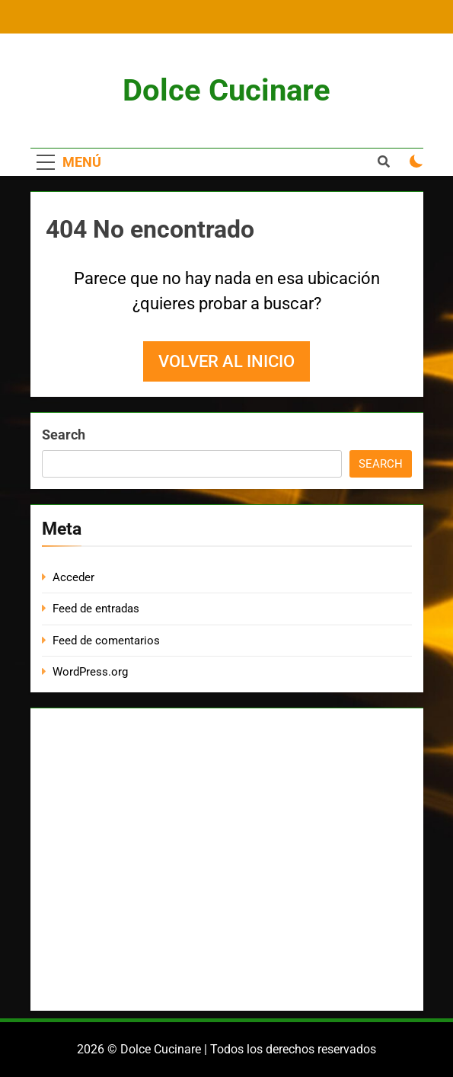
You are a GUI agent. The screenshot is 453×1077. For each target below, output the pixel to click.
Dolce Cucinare (226, 90)
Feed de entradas (96, 608)
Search (63, 435)
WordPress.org (90, 672)
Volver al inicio (226, 361)
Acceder (73, 577)
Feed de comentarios (106, 640)
